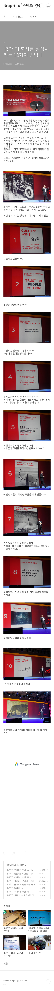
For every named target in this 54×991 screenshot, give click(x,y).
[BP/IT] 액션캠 (13, 888)
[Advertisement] (27, 764)
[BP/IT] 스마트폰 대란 (16, 891)
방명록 (33, 16)
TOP (48, 981)
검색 (42, 6)
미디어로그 (18, 16)
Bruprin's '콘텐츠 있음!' (23, 6)
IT (8, 864)
